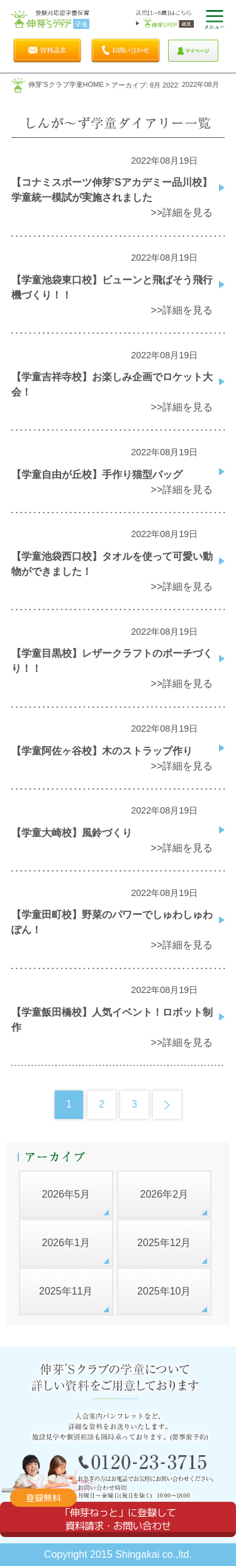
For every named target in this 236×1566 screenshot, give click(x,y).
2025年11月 (66, 1291)
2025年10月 (164, 1291)
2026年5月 (66, 1194)
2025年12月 (164, 1242)
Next (167, 1105)
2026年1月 (66, 1242)
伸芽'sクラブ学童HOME (65, 84)
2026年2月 (164, 1194)
